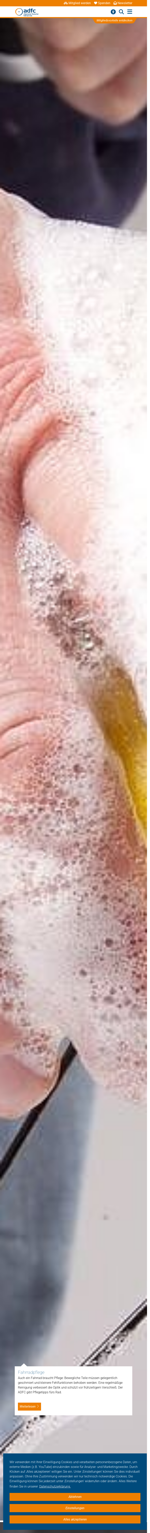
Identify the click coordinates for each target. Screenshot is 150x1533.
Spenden (102, 3)
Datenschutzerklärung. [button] (55, 1486)
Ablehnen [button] (75, 1497)
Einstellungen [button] (75, 1508)
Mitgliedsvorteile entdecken (114, 20)
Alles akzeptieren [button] (75, 1519)
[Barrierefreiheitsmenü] (113, 12)
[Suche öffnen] (121, 12)
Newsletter (123, 3)
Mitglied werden (77, 3)
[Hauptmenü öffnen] (129, 12)
